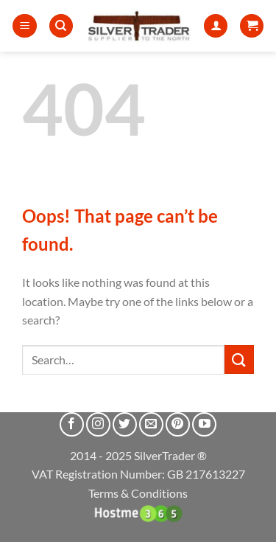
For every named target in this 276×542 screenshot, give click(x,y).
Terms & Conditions (138, 493)
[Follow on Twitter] (125, 424)
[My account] (215, 26)
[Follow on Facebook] (72, 424)
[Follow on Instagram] (98, 424)
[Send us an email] (151, 424)
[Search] (61, 26)
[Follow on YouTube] (204, 424)
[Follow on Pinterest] (178, 424)
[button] (25, 26)
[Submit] (239, 359)
